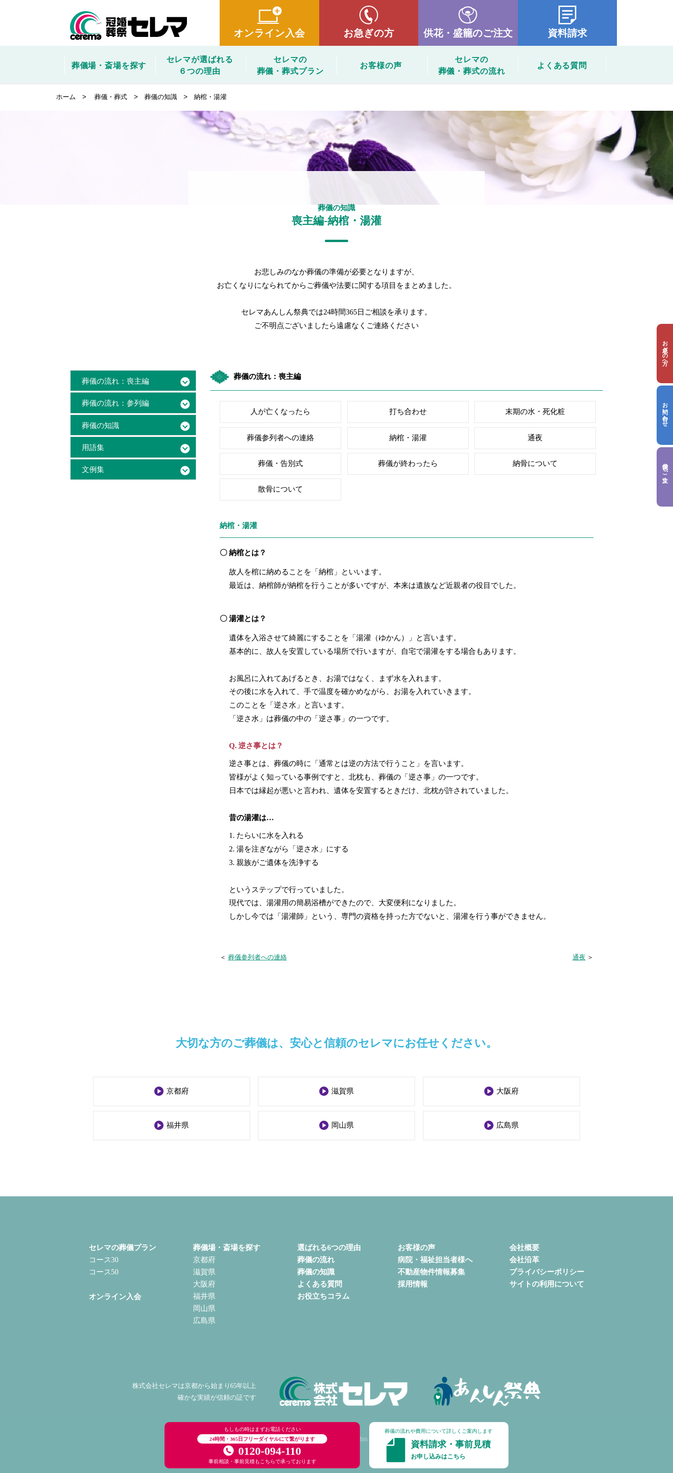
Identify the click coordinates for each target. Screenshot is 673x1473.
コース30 (104, 1260)
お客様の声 (380, 65)
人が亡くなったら (280, 411)
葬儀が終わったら (408, 463)
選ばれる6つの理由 (329, 1247)
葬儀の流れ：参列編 (115, 403)
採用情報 (413, 1284)
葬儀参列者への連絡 (280, 438)
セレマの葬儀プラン (122, 1247)
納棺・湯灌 (408, 438)
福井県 (177, 1125)
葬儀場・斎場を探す (109, 65)
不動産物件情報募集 (431, 1272)
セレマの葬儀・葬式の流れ (471, 64)
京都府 (177, 1091)
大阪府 (507, 1091)
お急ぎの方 (369, 33)
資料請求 (567, 33)
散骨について (280, 489)
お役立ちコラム (323, 1296)
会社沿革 (524, 1260)
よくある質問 (562, 65)
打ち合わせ (408, 411)
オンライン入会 (269, 33)
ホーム (66, 96)
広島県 (507, 1125)
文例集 (93, 469)
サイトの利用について (546, 1284)
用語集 (93, 447)
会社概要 (524, 1247)
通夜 (535, 438)
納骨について (535, 463)
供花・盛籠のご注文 (468, 33)
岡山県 (342, 1125)
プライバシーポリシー (546, 1272)
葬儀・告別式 (280, 463)
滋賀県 (342, 1091)
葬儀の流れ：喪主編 (115, 381)
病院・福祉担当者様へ (435, 1260)
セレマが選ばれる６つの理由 (199, 64)
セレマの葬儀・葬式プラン (290, 64)
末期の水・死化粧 (535, 411)
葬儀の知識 (160, 96)
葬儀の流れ (316, 1260)
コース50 (104, 1272)
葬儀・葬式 (111, 96)
